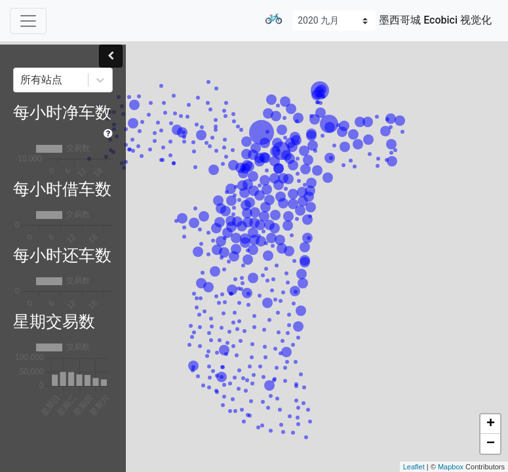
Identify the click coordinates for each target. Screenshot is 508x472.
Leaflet (414, 467)
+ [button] (490, 424)
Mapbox (450, 467)
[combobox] (21, 80)
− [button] (490, 444)
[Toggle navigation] (28, 21)
